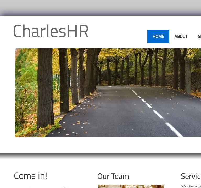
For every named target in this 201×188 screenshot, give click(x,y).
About (181, 36)
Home (158, 36)
